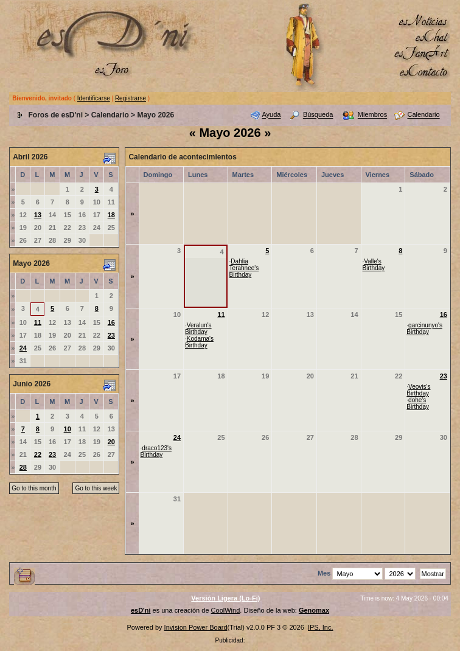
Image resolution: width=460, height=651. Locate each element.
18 (111, 214)
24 (23, 348)
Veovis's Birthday (418, 390)
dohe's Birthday (417, 403)
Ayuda (271, 115)
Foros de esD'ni (55, 115)
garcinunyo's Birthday (424, 328)
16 (111, 322)
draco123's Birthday (156, 451)
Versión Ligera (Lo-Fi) (225, 598)
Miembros (372, 115)
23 (111, 335)
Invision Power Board (196, 627)
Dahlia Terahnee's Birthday (244, 268)
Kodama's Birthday (199, 342)
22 (37, 454)
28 (23, 467)
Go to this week (96, 488)
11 (37, 322)
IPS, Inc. (320, 627)
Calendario (110, 115)
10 (67, 429)
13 (37, 214)
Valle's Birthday (374, 264)
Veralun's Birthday (198, 328)
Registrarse (130, 98)
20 (111, 441)
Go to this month (34, 488)
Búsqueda (318, 115)
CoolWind (225, 610)
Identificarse (93, 98)
